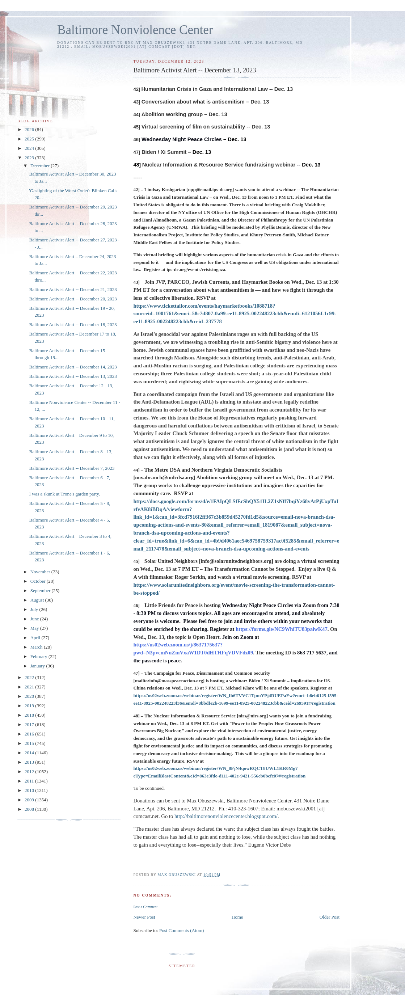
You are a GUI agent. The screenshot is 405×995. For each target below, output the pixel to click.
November (40, 571)
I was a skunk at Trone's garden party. (64, 494)
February (39, 656)
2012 (30, 771)
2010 (30, 790)
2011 (30, 781)
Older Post (329, 917)
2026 (30, 129)
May (35, 628)
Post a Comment (145, 907)
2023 (30, 157)
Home (237, 917)
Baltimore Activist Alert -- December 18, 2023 (73, 324)
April (36, 637)
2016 (30, 734)
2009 (30, 799)
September (41, 590)
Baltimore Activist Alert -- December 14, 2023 (73, 367)
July (34, 609)
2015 (30, 743)
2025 (30, 139)
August (37, 600)
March (37, 647)
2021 (30, 687)
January (38, 666)
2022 (30, 677)
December (40, 165)
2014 (30, 752)
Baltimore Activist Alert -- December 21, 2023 (73, 289)
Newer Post (144, 917)
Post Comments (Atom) (181, 930)
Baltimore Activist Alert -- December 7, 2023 (71, 468)
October (38, 581)
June (35, 618)
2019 (30, 705)
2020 (30, 696)
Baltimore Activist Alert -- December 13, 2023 (73, 376)
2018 (30, 715)
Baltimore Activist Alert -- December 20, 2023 (73, 299)
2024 (30, 148)
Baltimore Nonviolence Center (135, 30)
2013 (30, 762)
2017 (30, 724)
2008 (30, 809)
